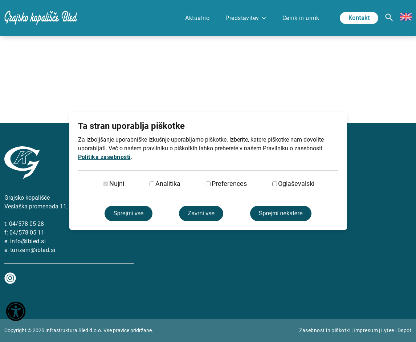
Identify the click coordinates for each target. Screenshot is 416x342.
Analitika (167, 183)
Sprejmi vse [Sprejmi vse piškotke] (128, 213)
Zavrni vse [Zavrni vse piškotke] (201, 213)
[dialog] (208, 171)
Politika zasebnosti (104, 157)
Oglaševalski (296, 183)
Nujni (116, 183)
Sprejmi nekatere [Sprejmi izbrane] (281, 213)
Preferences (229, 183)
